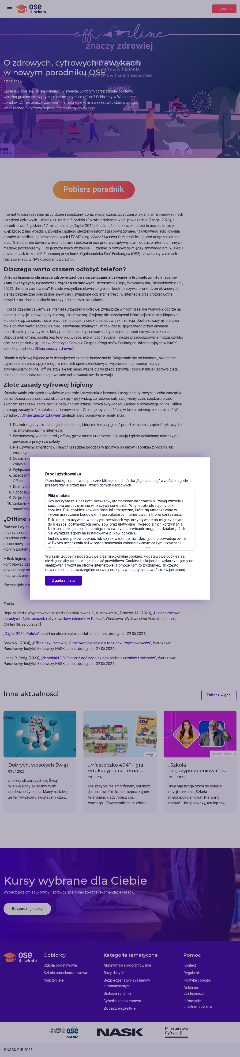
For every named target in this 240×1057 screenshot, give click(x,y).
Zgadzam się (63, 580)
